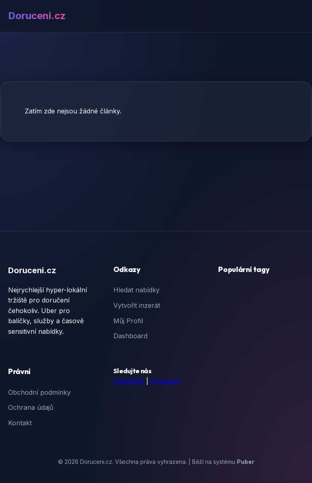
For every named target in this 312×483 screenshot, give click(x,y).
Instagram (165, 381)
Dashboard (130, 336)
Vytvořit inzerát (136, 305)
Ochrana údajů (30, 407)
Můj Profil (128, 321)
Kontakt (20, 423)
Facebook (128, 381)
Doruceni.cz (37, 16)
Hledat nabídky (136, 290)
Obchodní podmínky (39, 392)
